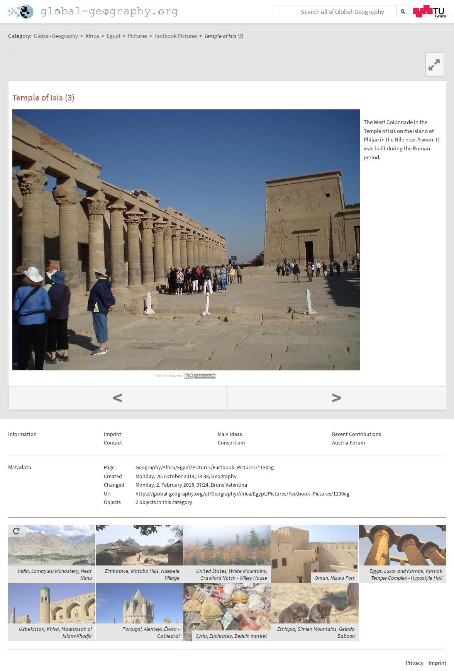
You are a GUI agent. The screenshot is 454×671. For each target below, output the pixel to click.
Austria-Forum (348, 442)
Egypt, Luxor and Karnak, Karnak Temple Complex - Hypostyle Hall (405, 574)
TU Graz (429, 11)
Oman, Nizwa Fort (335, 577)
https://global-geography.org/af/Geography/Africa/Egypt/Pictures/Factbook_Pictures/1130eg (242, 493)
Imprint (112, 434)
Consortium (231, 442)
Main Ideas (230, 434)
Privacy (415, 662)
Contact (113, 442)
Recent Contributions (356, 434)
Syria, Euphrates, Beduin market (231, 635)
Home (94, 12)
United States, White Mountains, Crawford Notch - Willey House (231, 574)
